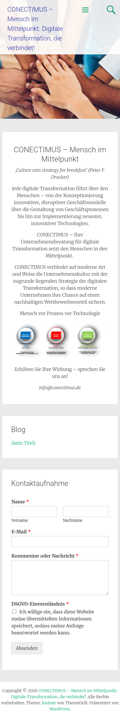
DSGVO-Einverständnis (40, 604)
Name (20, 502)
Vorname (19, 520)
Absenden (27, 648)
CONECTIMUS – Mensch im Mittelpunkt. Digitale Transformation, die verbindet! (35, 29)
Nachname (72, 520)
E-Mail (21, 532)
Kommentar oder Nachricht (45, 556)
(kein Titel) (23, 443)
